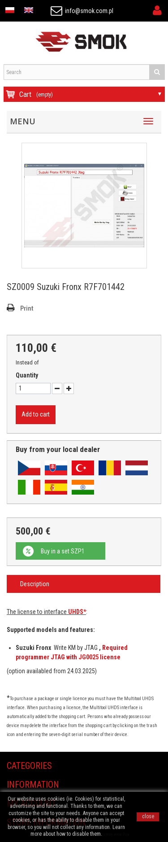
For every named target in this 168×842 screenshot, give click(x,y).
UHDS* (77, 611)
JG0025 (88, 657)
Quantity (27, 375)
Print (26, 308)
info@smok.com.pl (82, 11)
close (148, 816)
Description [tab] (34, 584)
